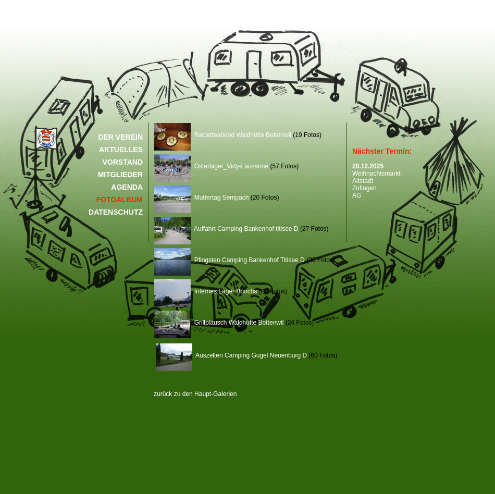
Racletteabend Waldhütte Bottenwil (222, 135)
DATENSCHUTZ (116, 212)
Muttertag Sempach (201, 197)
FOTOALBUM (119, 199)
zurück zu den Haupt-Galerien (195, 394)
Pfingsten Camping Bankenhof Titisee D (229, 260)
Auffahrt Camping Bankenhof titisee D (226, 228)
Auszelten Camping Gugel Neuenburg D (231, 355)
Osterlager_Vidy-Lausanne (211, 166)
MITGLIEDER (120, 174)
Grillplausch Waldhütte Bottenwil (218, 322)
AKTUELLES (121, 149)
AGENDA (127, 187)
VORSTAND (122, 162)
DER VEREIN (120, 137)
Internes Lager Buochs (205, 291)
